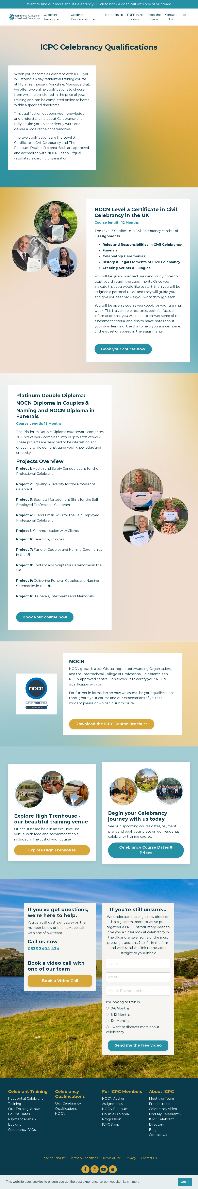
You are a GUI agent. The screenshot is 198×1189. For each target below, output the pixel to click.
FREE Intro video (135, 17)
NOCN (60, 1114)
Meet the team (154, 17)
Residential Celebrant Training (25, 1101)
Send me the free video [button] (138, 1045)
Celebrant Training (51, 17)
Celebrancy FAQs (22, 1130)
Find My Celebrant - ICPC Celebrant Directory (165, 1119)
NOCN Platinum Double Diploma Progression (115, 1114)
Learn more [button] (131, 1181)
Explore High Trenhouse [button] (52, 850)
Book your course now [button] (123, 349)
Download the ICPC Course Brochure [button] (112, 724)
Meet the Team (161, 1098)
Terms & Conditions (84, 1158)
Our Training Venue (24, 1109)
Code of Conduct (54, 1158)
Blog (153, 1130)
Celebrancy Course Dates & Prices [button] (145, 850)
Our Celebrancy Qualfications (68, 1106)
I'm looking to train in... (124, 1002)
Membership (114, 15)
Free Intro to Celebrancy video (163, 1106)
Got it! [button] (185, 1181)
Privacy (131, 1158)
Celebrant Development (83, 17)
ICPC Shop (110, 1124)
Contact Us (171, 17)
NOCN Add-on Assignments (113, 1101)
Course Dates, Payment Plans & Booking (22, 1119)
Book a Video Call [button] (60, 980)
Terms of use (112, 1158)
